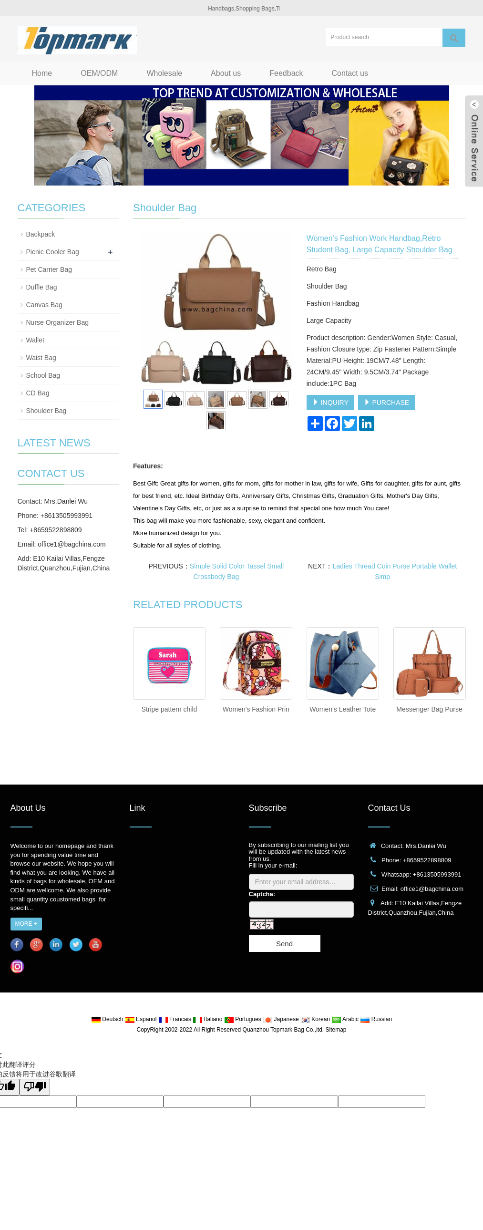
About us (226, 73)
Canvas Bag (44, 305)
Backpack (40, 234)
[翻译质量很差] (35, 1087)
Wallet (35, 340)
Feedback (286, 73)
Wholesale (164, 73)
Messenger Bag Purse (429, 709)
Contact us (350, 73)
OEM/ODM (99, 73)
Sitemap (335, 1029)
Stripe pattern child (169, 709)
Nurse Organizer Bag (57, 322)
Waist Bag (41, 358)
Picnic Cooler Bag (52, 252)
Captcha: (262, 894)
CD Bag (38, 393)
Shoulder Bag (46, 410)
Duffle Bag (41, 287)
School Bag (43, 375)
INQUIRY (330, 402)
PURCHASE (387, 402)
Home (42, 73)
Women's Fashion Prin (256, 709)
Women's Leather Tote (342, 709)
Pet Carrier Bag (49, 269)
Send (284, 944)
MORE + (26, 923)
